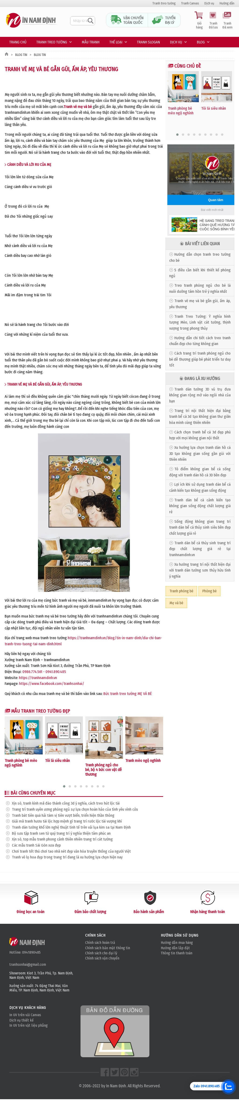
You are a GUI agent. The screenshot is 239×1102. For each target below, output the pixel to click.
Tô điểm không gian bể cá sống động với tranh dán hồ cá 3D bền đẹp (200, 472)
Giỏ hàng (199, 20)
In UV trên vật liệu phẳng (28, 1025)
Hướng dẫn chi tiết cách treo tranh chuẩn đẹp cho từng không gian (200, 341)
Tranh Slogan (148, 42)
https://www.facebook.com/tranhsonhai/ (51, 683)
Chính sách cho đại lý (101, 953)
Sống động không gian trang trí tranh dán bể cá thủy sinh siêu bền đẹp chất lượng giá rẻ (200, 527)
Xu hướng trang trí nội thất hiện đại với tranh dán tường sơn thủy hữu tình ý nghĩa (200, 570)
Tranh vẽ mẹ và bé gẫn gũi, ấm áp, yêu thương (200, 304)
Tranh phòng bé (181, 591)
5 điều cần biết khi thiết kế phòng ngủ (200, 273)
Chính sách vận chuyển (102, 958)
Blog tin (21, 55)
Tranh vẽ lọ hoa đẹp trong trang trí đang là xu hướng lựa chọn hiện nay (67, 857)
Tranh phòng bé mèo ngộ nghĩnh (21, 762)
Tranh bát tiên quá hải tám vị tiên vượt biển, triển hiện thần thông (63, 815)
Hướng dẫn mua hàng (177, 942)
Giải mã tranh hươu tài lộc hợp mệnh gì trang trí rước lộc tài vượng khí (67, 821)
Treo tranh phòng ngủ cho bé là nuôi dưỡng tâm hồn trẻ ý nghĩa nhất (200, 288)
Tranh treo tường (164, 3)
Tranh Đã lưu (213, 20)
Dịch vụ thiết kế (21, 1020)
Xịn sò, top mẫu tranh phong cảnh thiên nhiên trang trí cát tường (62, 839)
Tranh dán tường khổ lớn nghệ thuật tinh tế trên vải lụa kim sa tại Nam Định (71, 827)
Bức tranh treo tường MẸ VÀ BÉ (127, 693)
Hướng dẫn (227, 3)
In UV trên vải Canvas (25, 1015)
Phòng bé (209, 591)
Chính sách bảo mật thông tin (107, 948)
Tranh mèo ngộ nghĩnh (143, 760)
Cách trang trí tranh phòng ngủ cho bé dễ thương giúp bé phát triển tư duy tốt (200, 359)
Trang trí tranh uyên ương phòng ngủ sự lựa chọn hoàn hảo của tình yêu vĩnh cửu (75, 809)
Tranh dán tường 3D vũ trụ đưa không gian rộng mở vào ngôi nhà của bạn (200, 395)
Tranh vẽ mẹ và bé (77, 107)
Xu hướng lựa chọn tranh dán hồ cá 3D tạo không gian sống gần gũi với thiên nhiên (200, 453)
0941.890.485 (56, 672)
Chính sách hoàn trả (100, 942)
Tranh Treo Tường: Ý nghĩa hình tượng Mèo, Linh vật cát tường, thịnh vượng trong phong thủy (200, 322)
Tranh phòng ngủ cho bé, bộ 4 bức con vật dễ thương (103, 770)
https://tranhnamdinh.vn (38, 678)
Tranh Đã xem (227, 20)
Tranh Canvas (190, 3)
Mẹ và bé (176, 603)
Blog (201, 42)
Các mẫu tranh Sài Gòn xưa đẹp (36, 845)
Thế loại (115, 42)
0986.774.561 (32, 672)
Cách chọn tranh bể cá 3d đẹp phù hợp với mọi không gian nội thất (200, 435)
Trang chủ (17, 42)
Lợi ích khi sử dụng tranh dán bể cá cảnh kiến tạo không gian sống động (200, 487)
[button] (64, 786)
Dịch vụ (209, 3)
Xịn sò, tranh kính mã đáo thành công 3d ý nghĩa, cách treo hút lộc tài (66, 803)
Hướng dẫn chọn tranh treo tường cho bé (200, 257)
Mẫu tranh (90, 42)
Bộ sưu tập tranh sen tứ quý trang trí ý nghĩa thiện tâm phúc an (61, 833)
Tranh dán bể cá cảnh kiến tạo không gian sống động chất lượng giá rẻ (200, 506)
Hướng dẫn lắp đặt (175, 948)
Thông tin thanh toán (176, 953)
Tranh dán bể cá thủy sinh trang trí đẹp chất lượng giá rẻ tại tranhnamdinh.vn (200, 549)
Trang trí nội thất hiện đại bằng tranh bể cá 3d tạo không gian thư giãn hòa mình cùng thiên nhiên (200, 416)
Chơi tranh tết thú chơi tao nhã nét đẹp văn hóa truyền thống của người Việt (71, 851)
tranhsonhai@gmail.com (27, 964)
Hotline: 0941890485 (25, 952)
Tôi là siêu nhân (57, 760)
